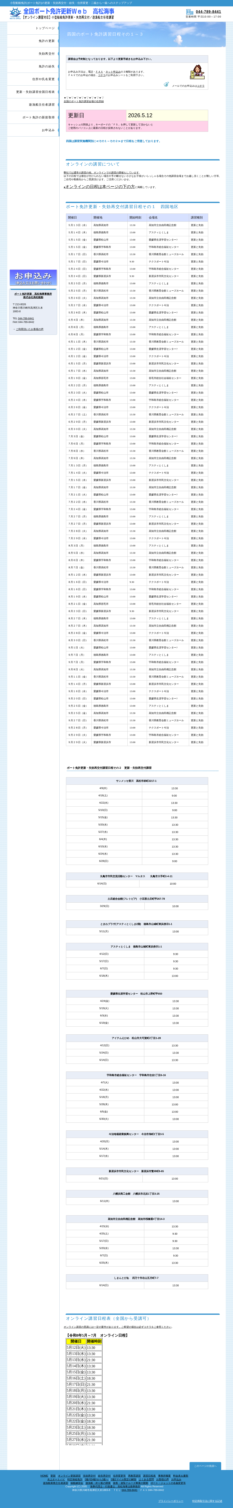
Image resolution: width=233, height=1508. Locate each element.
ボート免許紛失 (33, 185)
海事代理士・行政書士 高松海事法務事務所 (115, 1486)
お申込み (33, 278)
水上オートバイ (56, 1479)
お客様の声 (162, 1479)
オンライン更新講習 (69, 1475)
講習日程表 (149, 1475)
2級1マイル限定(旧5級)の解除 (33, 241)
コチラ (102, 75)
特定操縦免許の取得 (33, 259)
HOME (44, 1475)
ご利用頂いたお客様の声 (29, 329)
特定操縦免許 (74, 1479)
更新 (53, 1475)
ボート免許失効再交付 (33, 167)
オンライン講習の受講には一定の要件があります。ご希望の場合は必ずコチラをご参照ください (117, 1326)
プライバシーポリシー (170, 1501)
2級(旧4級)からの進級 (33, 222)
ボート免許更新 (33, 148)
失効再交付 (89, 1475)
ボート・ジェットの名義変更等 (168, 1483)
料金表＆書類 (180, 1475)
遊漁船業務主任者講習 (55, 1483)
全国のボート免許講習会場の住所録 (84, 101)
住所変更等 (119, 1475)
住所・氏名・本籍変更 (33, 204)
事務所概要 (164, 1475)
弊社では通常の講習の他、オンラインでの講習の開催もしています (101, 172)
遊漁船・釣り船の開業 (98, 1483)
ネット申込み (113, 71)
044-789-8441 (208, 12)
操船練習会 (77, 1483)
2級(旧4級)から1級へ (96, 1479)
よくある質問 (146, 1479)
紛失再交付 (104, 1475)
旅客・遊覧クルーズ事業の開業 (130, 1483)
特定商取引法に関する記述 (207, 1501)
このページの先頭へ (205, 1466)
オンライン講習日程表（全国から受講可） (109, 1318)
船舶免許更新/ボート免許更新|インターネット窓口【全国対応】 (61, 14)
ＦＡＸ (99, 71)
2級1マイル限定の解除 (123, 1479)
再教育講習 (134, 1475)
